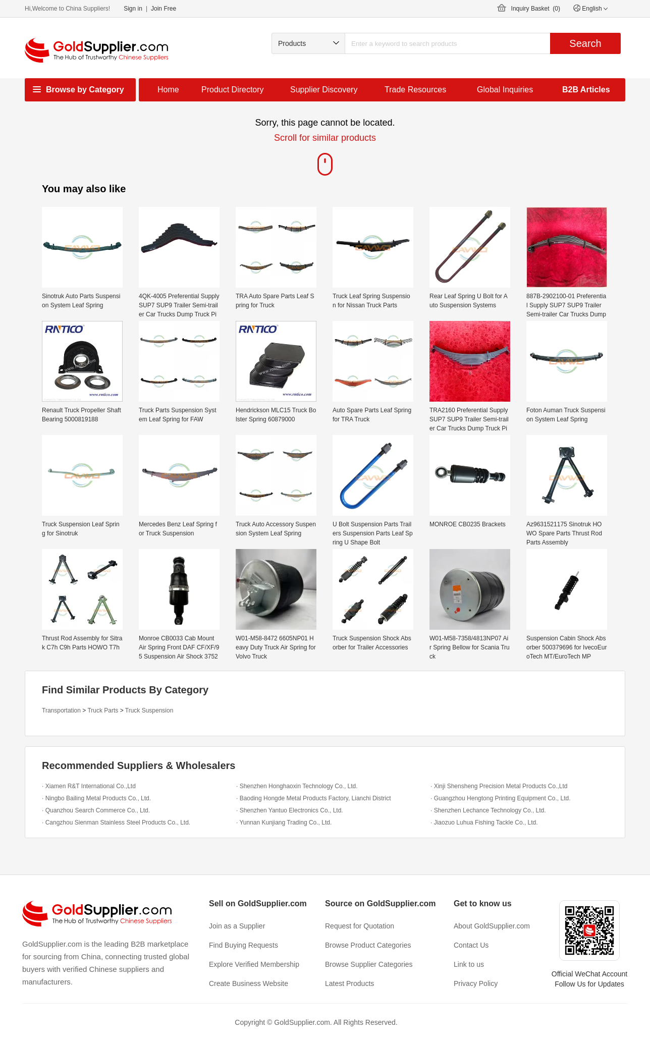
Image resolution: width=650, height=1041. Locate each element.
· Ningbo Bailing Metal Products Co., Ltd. (96, 798)
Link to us (469, 964)
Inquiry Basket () (535, 8)
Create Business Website (248, 983)
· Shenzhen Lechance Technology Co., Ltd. (488, 810)
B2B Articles (586, 89)
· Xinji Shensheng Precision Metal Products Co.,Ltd (498, 786)
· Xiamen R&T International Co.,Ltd (89, 786)
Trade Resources (415, 89)
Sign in (133, 8)
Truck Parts (102, 710)
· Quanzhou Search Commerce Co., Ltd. (96, 810)
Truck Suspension (149, 710)
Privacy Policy (476, 983)
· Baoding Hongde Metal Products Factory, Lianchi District (313, 798)
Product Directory (232, 89)
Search (585, 43)
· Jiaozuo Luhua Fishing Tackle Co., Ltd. (484, 822)
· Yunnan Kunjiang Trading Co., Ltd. (284, 822)
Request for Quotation (359, 926)
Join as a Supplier (237, 926)
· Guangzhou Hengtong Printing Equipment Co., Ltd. (500, 798)
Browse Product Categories (368, 945)
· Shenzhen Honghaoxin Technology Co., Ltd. (297, 786)
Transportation (61, 710)
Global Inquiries (505, 89)
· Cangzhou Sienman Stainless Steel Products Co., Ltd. (116, 822)
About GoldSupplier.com (492, 926)
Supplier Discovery (323, 89)
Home (168, 89)
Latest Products (349, 983)
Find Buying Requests (243, 945)
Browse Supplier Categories (369, 964)
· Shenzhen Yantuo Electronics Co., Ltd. (289, 810)
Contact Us (471, 945)
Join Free (163, 8)
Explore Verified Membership (254, 964)
